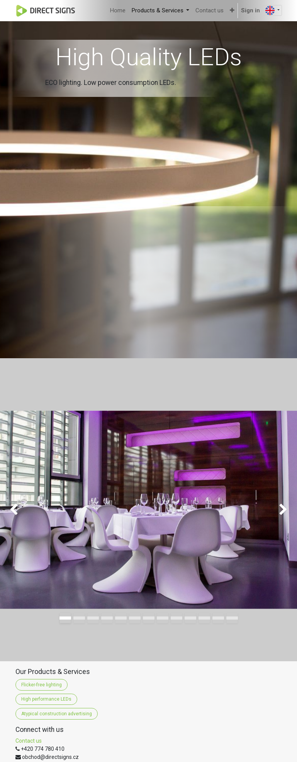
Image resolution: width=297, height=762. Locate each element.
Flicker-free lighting (41, 684)
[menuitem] (118, 10)
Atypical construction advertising (56, 713)
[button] (232, 10)
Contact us (28, 741)
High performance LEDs (46, 699)
